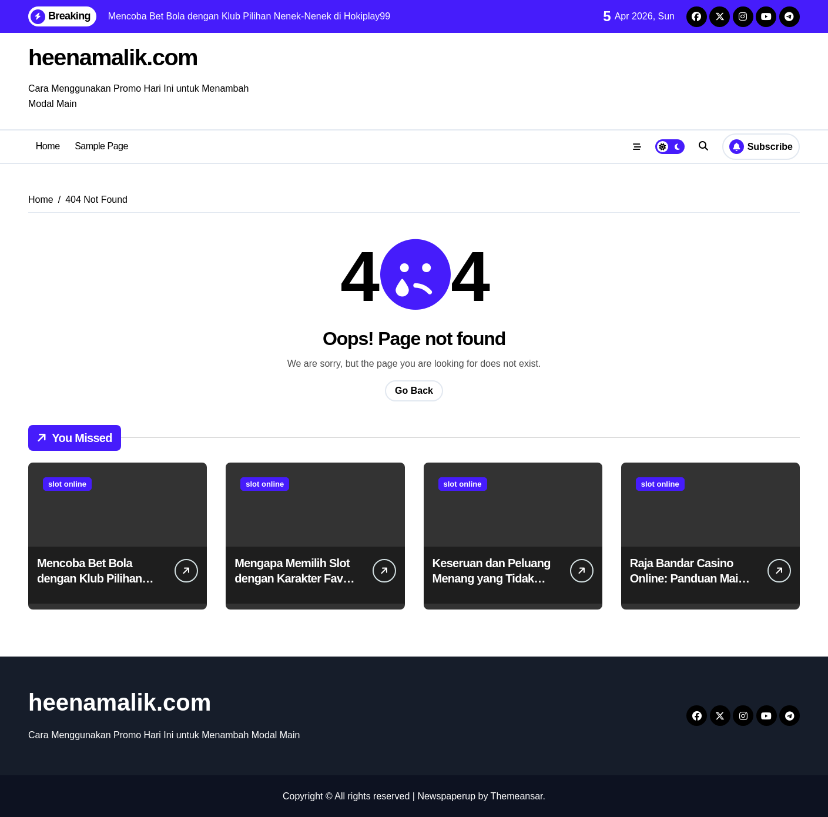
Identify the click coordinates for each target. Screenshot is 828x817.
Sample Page (101, 146)
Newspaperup (446, 796)
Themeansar (517, 796)
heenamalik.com (113, 57)
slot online (67, 483)
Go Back (414, 390)
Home (48, 146)
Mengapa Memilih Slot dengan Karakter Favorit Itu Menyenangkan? (297, 578)
